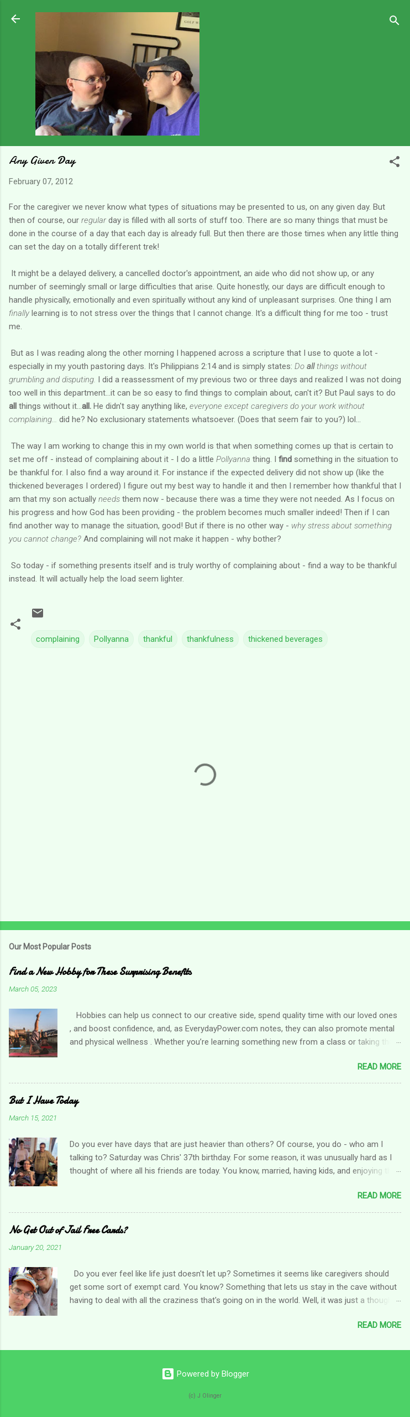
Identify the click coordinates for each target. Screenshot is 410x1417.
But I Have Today (43, 1101)
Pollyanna (111, 639)
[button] (394, 163)
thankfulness (210, 639)
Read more (379, 1067)
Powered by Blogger (205, 1374)
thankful (157, 639)
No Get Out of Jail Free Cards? (68, 1230)
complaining (58, 639)
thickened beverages (285, 639)
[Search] (394, 22)
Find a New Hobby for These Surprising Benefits (100, 972)
